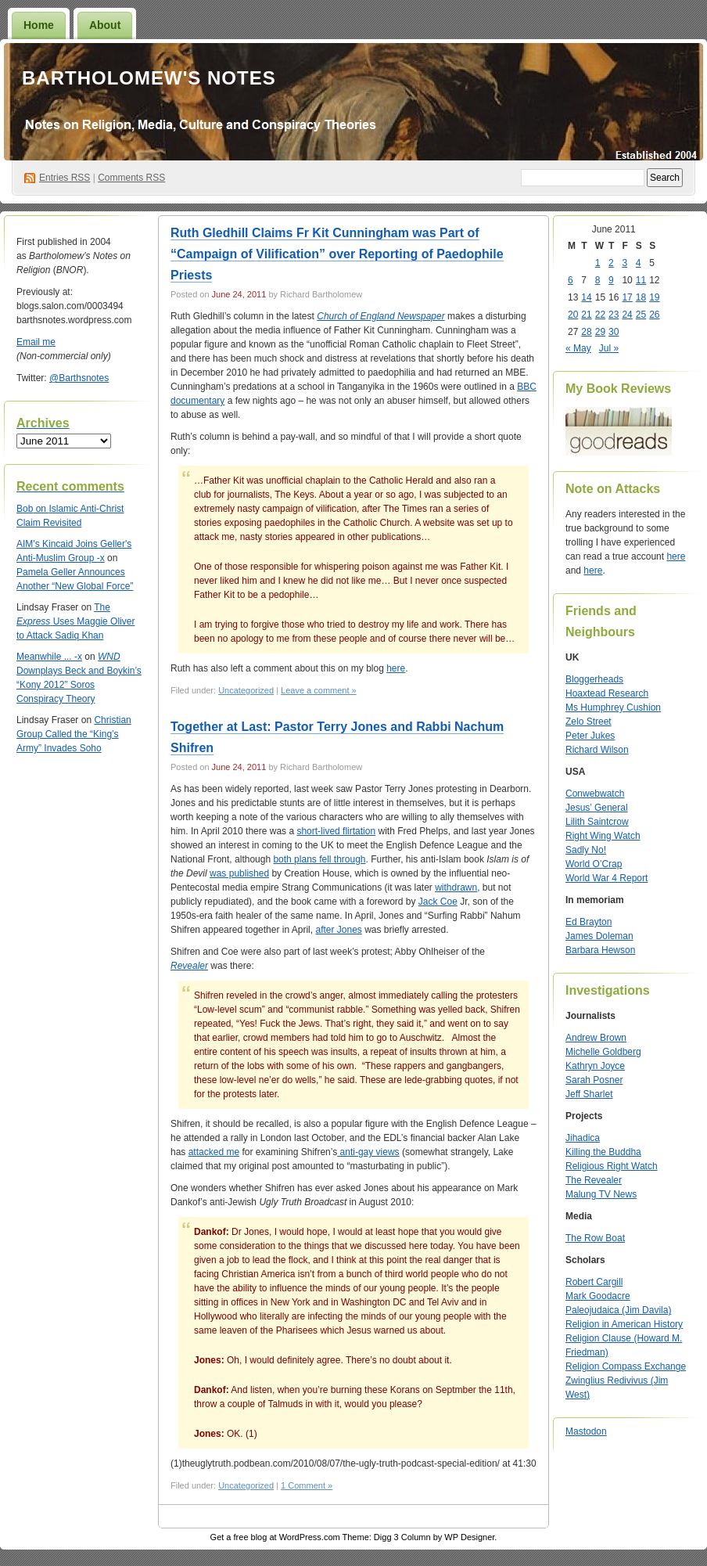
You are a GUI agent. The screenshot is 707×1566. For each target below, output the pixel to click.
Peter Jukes (590, 735)
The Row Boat (595, 1238)
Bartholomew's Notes (149, 77)
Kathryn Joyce (595, 1065)
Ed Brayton (588, 921)
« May (578, 348)
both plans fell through (319, 859)
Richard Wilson (597, 749)
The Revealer (593, 1180)
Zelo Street (588, 721)
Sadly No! (585, 849)
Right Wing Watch (603, 835)
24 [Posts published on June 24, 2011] (627, 314)
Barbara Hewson (600, 950)
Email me (36, 342)
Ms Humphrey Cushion (613, 707)
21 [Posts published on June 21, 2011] (586, 314)
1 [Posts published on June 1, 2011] (598, 262)
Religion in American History (624, 1324)
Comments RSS (131, 177)
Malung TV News (601, 1194)
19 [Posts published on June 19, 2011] (654, 297)
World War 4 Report (606, 878)
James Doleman (599, 936)
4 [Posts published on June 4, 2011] (638, 262)
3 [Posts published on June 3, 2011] (624, 262)
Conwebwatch (594, 793)
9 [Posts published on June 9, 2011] (611, 280)
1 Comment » (306, 1485)
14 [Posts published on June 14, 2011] (586, 297)
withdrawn (456, 887)
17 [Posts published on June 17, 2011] (627, 297)
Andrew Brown (595, 1037)
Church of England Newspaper (380, 316)
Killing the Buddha (603, 1152)
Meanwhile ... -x (49, 656)
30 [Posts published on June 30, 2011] (613, 331)
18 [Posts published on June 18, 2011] (641, 297)
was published (239, 873)
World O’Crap (593, 864)
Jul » (609, 348)
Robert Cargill (594, 1281)
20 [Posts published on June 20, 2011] (573, 314)
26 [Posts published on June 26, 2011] (654, 314)
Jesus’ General (596, 807)
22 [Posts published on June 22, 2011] (600, 314)
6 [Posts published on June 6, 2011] (570, 280)
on (32, 508)
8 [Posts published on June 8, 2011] (598, 280)
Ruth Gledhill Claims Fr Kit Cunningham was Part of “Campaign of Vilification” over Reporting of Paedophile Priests (337, 254)
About (104, 25)
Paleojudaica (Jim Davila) (618, 1310)
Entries (64, 177)
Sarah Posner (594, 1080)
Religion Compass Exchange (625, 1366)
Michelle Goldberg (603, 1051)
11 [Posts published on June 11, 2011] (641, 280)
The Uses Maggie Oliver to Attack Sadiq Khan (75, 621)
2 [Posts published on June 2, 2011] (611, 262)
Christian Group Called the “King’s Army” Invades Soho (73, 734)
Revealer (189, 965)
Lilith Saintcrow (597, 821)
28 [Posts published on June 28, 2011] (586, 331)
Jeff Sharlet (588, 1094)
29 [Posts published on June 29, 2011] (600, 331)
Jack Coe (438, 901)
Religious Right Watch (611, 1166)
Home (38, 25)
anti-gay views (368, 1152)
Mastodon (586, 1431)
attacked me (213, 1152)
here (395, 668)
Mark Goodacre (597, 1296)
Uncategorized (246, 690)
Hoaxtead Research (606, 693)
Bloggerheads (594, 679)
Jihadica (582, 1137)
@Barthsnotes (79, 378)
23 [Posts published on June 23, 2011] (613, 314)
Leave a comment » (319, 690)
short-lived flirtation (335, 831)
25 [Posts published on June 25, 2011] (641, 314)
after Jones (338, 929)
